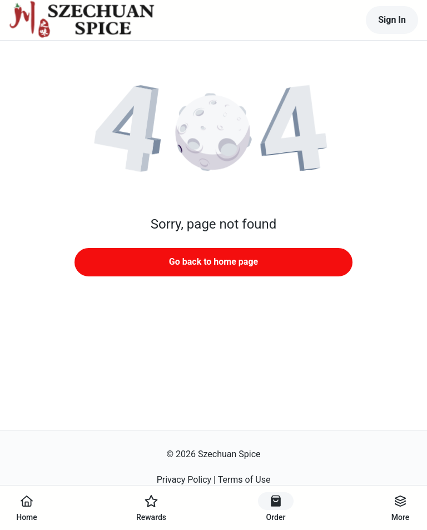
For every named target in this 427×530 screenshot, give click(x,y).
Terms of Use (244, 479)
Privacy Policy (184, 479)
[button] (213, 133)
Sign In (392, 19)
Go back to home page (213, 261)
